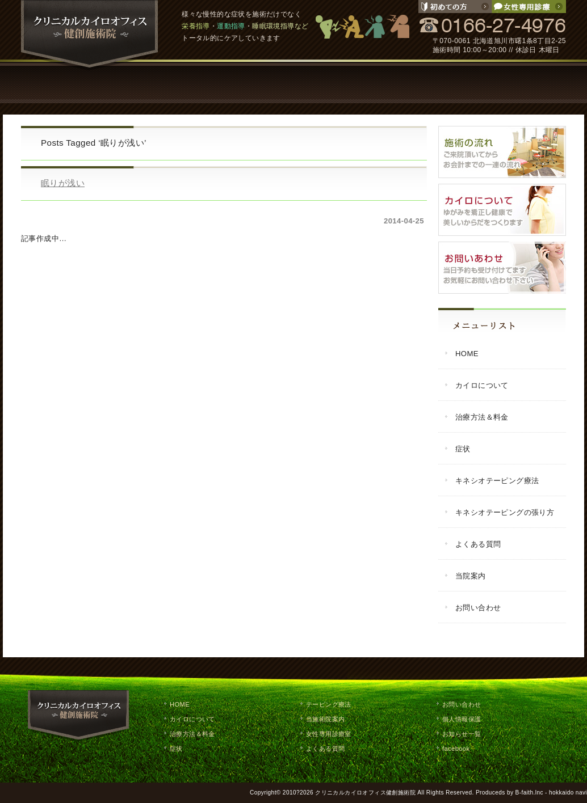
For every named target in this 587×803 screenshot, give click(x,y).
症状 (259, 82)
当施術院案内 (325, 719)
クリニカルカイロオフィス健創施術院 (365, 792)
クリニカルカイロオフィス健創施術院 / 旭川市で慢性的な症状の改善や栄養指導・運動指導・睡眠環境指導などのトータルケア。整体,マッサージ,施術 (89, 35)
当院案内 (464, 82)
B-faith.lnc (529, 792)
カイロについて (123, 82)
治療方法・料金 (191, 82)
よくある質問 (396, 82)
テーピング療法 (328, 82)
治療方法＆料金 (482, 417)
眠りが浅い (63, 183)
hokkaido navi (568, 792)
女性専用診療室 (328, 733)
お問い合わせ (532, 82)
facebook (455, 748)
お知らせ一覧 (461, 733)
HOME (55, 82)
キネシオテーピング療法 (497, 480)
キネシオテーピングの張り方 (504, 512)
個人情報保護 (461, 719)
